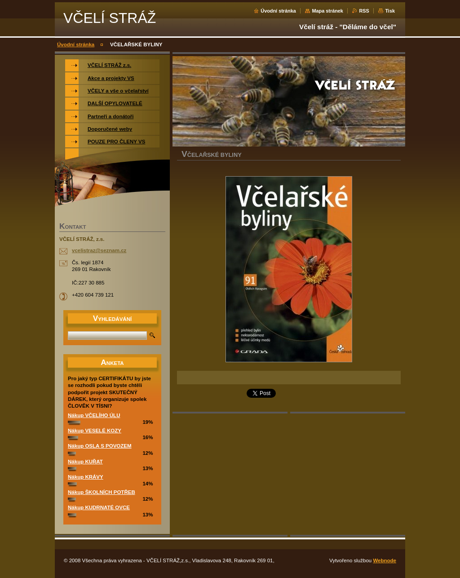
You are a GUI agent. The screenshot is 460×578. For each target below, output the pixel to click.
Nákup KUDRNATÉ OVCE (99, 507)
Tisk (390, 10)
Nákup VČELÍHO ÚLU (94, 415)
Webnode (384, 560)
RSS (364, 10)
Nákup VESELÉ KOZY (94, 430)
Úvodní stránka (278, 10)
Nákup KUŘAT (85, 461)
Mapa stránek (327, 10)
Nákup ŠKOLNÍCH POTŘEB (101, 492)
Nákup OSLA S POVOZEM (100, 446)
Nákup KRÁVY (85, 477)
